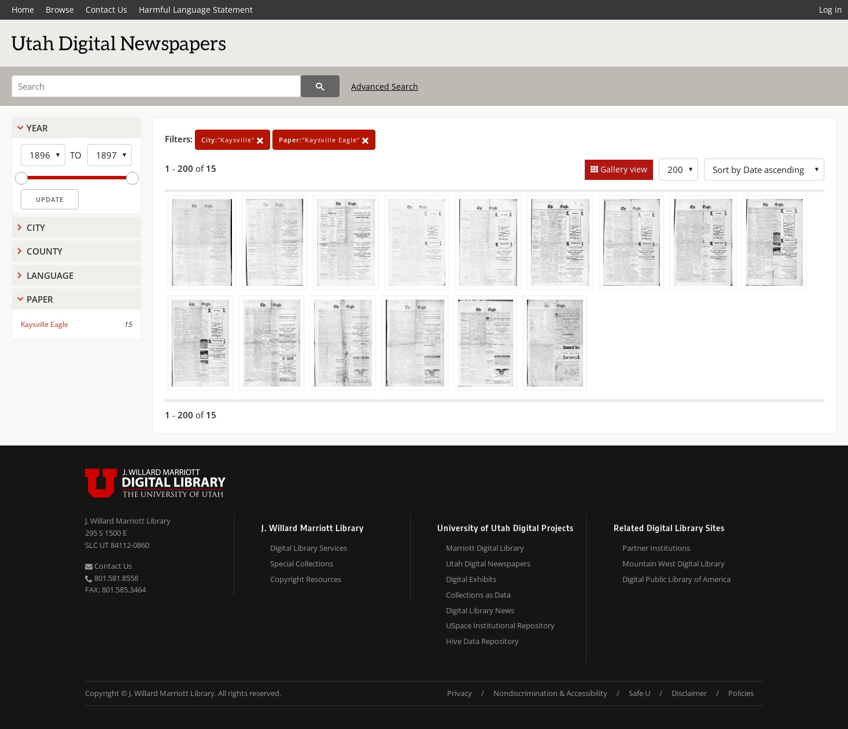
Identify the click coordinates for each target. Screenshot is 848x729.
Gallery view (622, 169)
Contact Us (106, 9)
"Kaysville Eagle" (324, 139)
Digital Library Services (308, 548)
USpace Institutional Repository (500, 625)
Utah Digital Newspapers (488, 563)
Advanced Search (384, 86)
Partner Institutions (656, 548)
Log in (830, 9)
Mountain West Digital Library (673, 563)
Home (23, 9)
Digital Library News (480, 610)
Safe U (639, 693)
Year (37, 128)
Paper (40, 299)
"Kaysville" (232, 139)
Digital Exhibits (471, 579)
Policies (741, 693)
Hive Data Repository (482, 641)
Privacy (459, 693)
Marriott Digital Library (485, 548)
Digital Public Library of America (676, 579)
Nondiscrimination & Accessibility (550, 693)
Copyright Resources (305, 579)
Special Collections (301, 563)
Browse (60, 9)
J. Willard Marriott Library (128, 521)
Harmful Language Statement (196, 9)
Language (50, 275)
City (36, 227)
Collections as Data (478, 595)
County (44, 251)
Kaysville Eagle (44, 324)
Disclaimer (689, 693)
